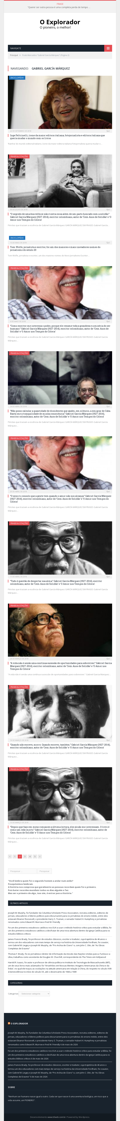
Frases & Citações (19, 156)
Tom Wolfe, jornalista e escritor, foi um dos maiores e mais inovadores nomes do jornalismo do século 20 (55, 248)
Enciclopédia (17, 77)
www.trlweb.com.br (57, 1117)
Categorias (13, 993)
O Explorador (19, 1023)
